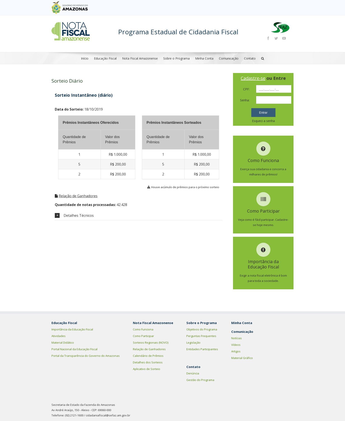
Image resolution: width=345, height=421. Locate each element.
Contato (250, 58)
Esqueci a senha (263, 121)
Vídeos (235, 345)
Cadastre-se (253, 78)
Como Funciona (143, 329)
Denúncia (192, 373)
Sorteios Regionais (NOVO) (150, 342)
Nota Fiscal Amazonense (140, 58)
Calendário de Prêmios (148, 356)
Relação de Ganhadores (78, 195)
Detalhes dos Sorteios (148, 362)
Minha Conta (204, 58)
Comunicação (229, 58)
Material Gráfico (242, 358)
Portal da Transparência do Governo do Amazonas (85, 356)
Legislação (193, 342)
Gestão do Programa (200, 380)
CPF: (246, 89)
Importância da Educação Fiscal (72, 329)
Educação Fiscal (105, 58)
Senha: (245, 100)
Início (84, 58)
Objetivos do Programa (201, 329)
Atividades (58, 336)
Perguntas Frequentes (201, 336)
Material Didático (62, 342)
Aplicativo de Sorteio (146, 369)
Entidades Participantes (202, 349)
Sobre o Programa (176, 58)
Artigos (235, 351)
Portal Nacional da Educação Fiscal (74, 349)
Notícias (236, 338)
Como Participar (143, 336)
